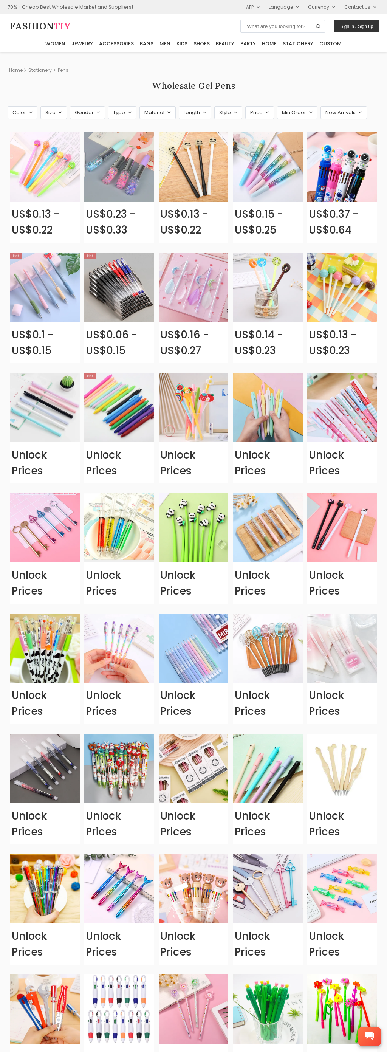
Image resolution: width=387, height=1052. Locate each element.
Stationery (298, 43)
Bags (146, 43)
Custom (330, 43)
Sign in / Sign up (356, 26)
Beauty (225, 43)
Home (269, 43)
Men (164, 43)
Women (55, 43)
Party (248, 43)
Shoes (202, 43)
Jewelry (82, 43)
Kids (181, 43)
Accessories (116, 43)
